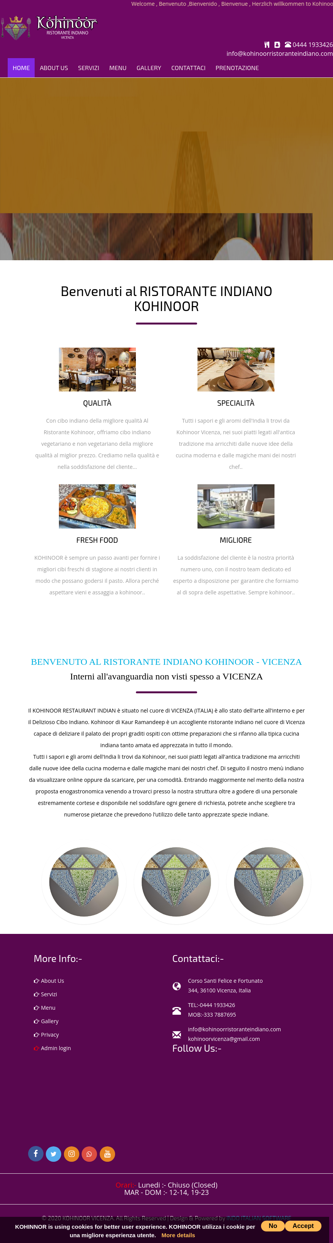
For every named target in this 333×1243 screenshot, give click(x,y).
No (273, 1225)
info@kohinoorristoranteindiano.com (280, 53)
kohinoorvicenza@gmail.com (224, 1038)
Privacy (46, 1034)
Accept (303, 1225)
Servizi (88, 67)
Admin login (52, 1048)
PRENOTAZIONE (237, 67)
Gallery (149, 67)
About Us (54, 67)
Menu (118, 67)
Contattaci (188, 67)
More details (178, 1235)
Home (21, 67)
